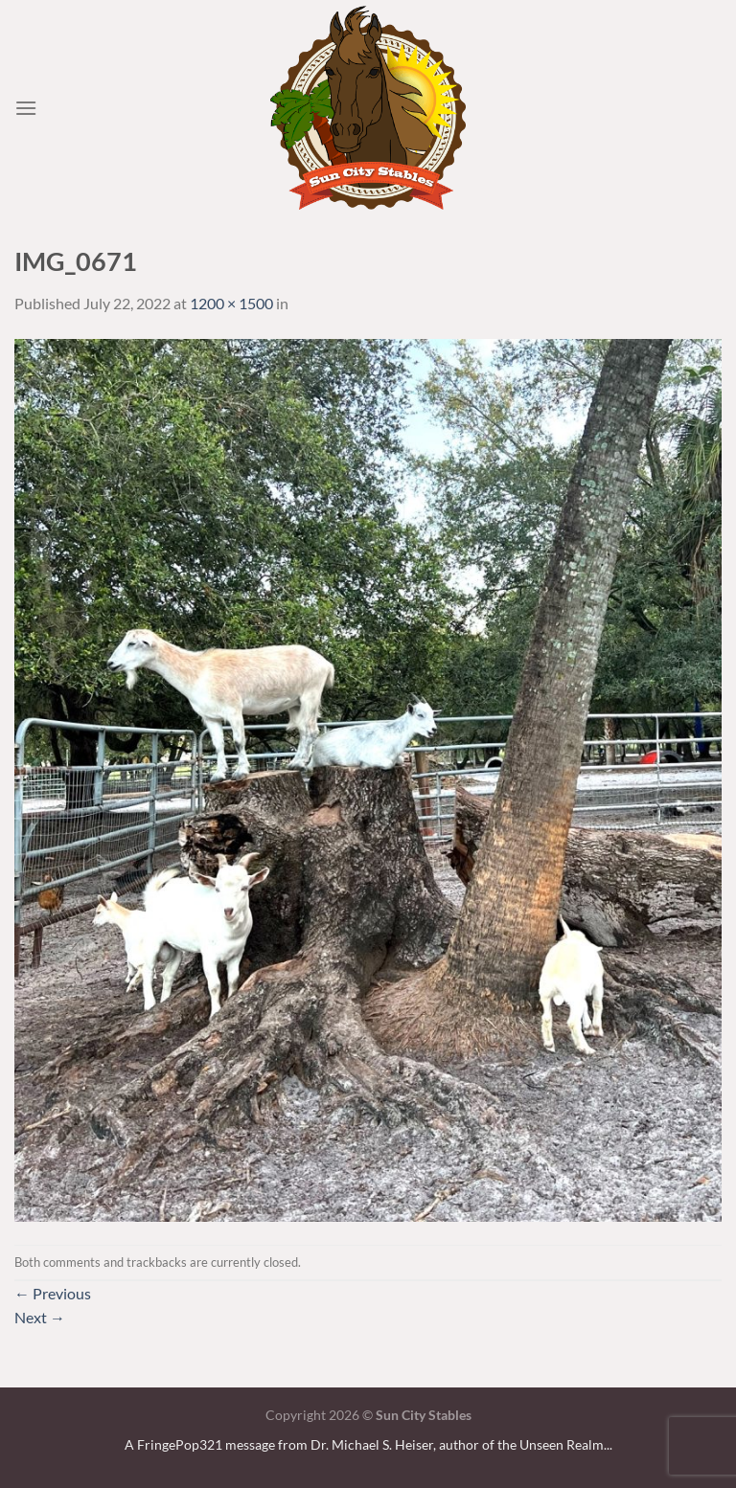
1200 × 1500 (231, 303)
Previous (52, 1293)
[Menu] (25, 107)
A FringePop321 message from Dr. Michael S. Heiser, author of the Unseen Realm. (366, 1444)
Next (39, 1317)
